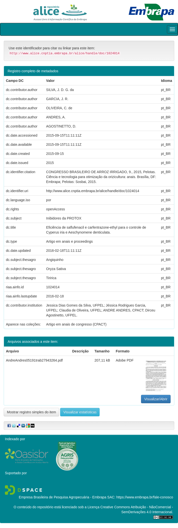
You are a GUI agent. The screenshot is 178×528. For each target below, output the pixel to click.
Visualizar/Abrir (155, 399)
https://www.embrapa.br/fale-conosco (144, 497)
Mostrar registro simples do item (31, 412)
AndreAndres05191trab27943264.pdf (34, 360)
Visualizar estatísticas (79, 412)
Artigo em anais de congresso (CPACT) (76, 324)
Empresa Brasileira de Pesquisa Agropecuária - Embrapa (62, 497)
